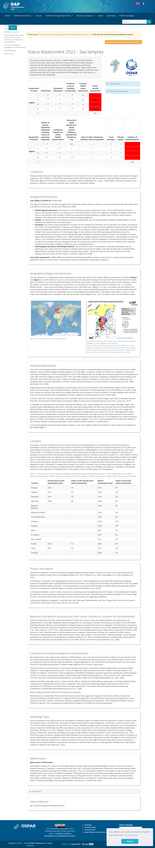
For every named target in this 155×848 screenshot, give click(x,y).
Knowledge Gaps (10, 50)
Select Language (126, 825)
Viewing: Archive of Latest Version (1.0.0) (123, 42)
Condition (7, 29)
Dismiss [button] (129, 841)
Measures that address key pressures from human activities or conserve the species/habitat (14, 38)
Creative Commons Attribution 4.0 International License (59, 834)
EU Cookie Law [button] (130, 835)
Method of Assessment (119, 91)
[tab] (122, 83)
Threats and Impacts (11, 32)
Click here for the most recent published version (113, 34)
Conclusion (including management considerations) (14, 46)
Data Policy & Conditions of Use (98, 832)
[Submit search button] (149, 22)
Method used (9, 54)
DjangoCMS (76, 844)
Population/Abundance (12, 25)
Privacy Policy (90, 827)
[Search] (134, 22)
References (36, 791)
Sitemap (88, 825)
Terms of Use (90, 830)
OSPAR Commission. (36, 843)
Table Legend (115, 84)
